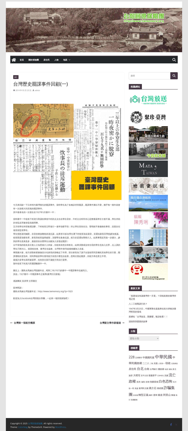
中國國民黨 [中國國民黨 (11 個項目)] (148, 357)
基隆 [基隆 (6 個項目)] (170, 369)
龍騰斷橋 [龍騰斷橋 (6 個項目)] (134, 400)
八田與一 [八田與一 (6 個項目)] (161, 363)
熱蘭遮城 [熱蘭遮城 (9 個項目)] (154, 381)
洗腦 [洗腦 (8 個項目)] (166, 375)
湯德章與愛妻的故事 (138, 321)
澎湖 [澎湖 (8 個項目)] (147, 381)
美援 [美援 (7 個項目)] (136, 388)
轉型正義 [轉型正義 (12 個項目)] (143, 395)
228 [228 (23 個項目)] (132, 357)
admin (37, 90)
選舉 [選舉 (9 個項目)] (155, 395)
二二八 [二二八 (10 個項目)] (146, 363)
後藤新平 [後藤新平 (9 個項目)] (152, 375)
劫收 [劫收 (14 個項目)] (168, 363)
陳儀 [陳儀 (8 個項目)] (173, 395)
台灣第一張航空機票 (22, 322)
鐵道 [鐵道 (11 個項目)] (160, 395)
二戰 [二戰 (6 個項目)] (151, 363)
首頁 (22, 59)
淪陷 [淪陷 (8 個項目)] (143, 381)
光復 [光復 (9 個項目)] (156, 363)
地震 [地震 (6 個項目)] (166, 369)
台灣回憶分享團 (38, 298)
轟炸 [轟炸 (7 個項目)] (151, 395)
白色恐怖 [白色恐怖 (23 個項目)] (165, 381)
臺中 (15, 77)
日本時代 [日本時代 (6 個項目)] (160, 376)
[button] (68, 60)
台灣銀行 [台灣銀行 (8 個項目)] (153, 369)
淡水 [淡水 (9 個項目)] (138, 381)
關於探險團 (33, 59)
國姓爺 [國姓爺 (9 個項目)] (161, 369)
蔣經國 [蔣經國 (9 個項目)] (160, 388)
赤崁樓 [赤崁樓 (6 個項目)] (135, 395)
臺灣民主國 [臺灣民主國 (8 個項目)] (143, 388)
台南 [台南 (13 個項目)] (146, 369)
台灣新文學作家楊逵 (112, 322)
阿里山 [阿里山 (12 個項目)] (167, 395)
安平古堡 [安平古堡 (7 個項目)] (144, 375)
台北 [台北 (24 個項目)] (140, 368)
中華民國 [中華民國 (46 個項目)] (163, 357)
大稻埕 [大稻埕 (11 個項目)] (136, 375)
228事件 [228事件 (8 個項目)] (138, 357)
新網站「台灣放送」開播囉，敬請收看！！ (148, 316)
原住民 (46, 59)
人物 (56, 59)
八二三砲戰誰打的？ (138, 303)
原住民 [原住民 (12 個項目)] (132, 369)
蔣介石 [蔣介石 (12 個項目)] (152, 388)
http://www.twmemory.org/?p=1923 (55, 291)
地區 (65, 59)
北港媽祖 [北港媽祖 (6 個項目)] (174, 363)
